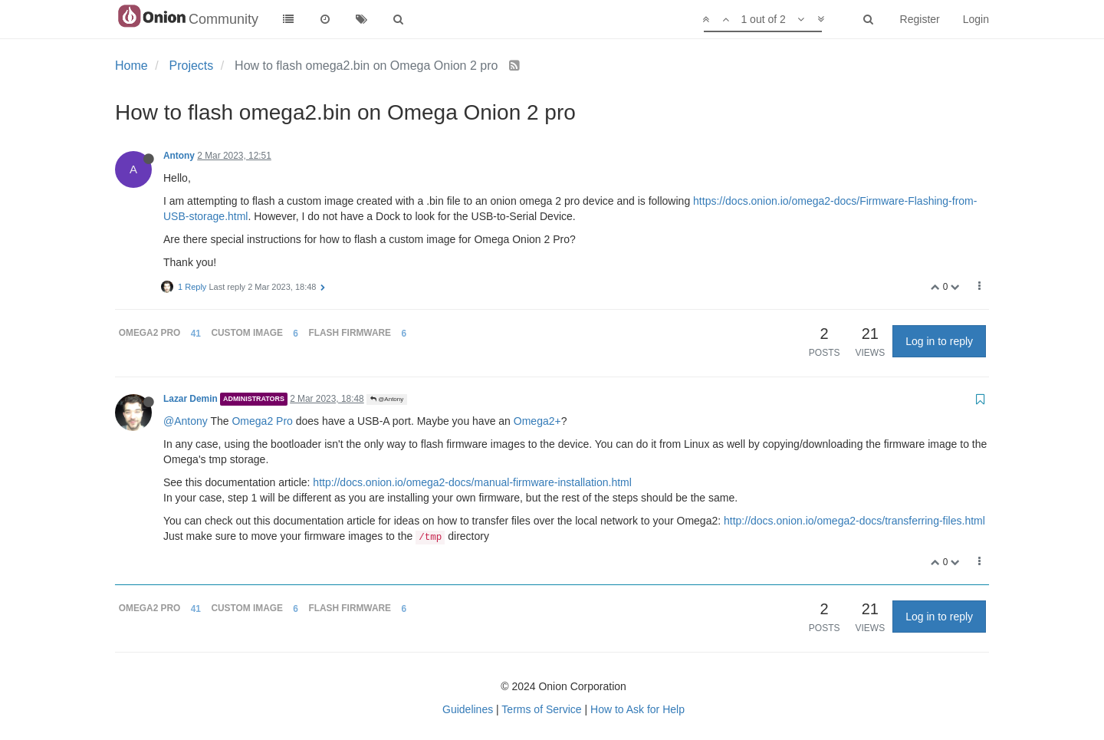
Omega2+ (537, 421)
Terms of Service (541, 709)
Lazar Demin (190, 398)
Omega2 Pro (262, 421)
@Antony (386, 399)
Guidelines (467, 709)
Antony (179, 155)
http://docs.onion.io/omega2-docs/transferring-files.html (854, 521)
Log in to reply (939, 341)
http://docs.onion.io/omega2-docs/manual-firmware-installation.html (472, 482)
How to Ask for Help (637, 709)
